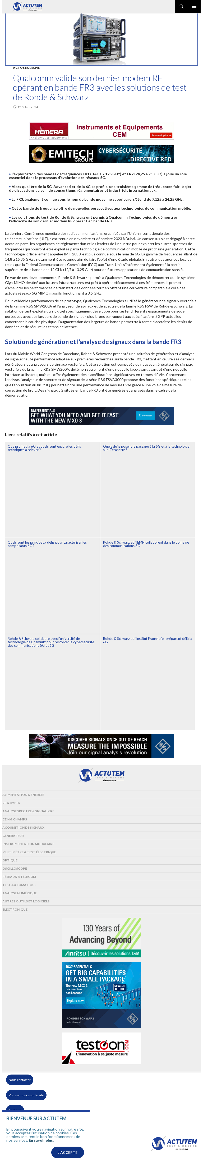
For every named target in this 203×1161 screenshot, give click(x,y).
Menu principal (194, 6)
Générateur (13, 836)
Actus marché (26, 68)
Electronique (14, 909)
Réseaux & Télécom (19, 877)
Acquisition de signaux (23, 827)
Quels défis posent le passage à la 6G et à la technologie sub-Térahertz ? (146, 448)
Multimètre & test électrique (29, 852)
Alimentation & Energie (23, 795)
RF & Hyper (11, 803)
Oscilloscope (14, 868)
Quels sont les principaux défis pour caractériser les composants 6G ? (47, 544)
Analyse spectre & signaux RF (28, 811)
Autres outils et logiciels (25, 901)
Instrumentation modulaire (28, 844)
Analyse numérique (19, 893)
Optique (9, 860)
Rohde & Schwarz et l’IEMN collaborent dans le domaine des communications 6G (146, 544)
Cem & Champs (14, 819)
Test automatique (19, 885)
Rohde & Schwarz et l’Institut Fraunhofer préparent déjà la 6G (147, 640)
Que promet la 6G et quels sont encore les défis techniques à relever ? (44, 448)
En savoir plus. (41, 1155)
